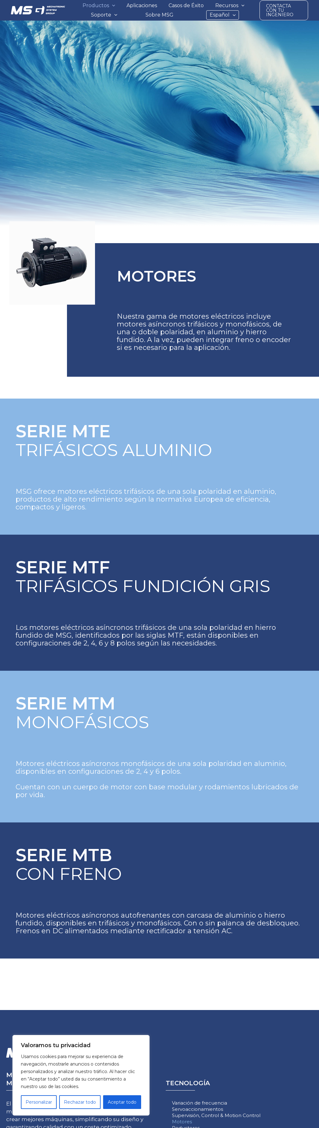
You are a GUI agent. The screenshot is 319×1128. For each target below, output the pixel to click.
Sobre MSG (159, 15)
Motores (182, 1122)
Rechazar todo (80, 1102)
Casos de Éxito (186, 5)
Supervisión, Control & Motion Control (216, 1115)
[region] (81, 1075)
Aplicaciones (141, 5)
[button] (112, 5)
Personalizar (39, 1102)
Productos (99, 5)
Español (223, 15)
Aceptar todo (122, 1102)
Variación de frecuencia (199, 1103)
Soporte (104, 15)
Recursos (230, 5)
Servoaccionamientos (197, 1109)
